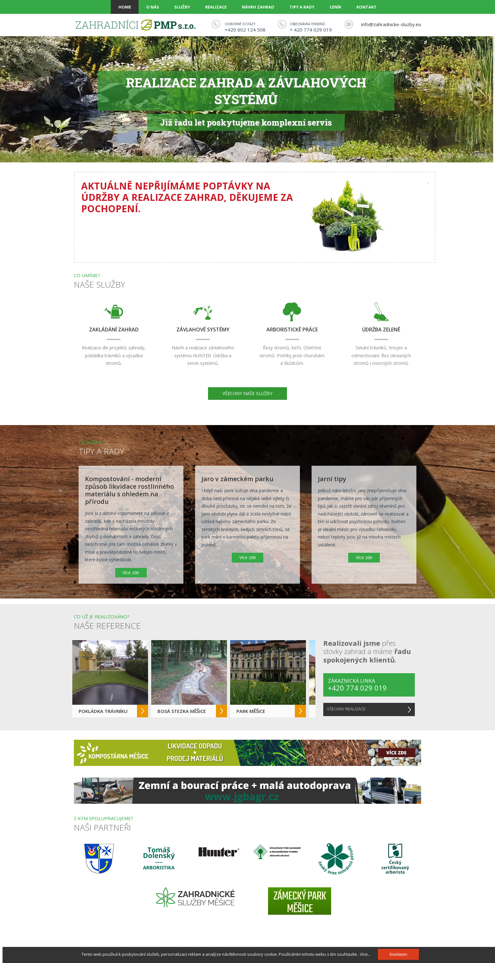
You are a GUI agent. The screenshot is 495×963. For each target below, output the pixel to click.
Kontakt (366, 7)
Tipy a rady (301, 7)
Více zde (130, 572)
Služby (182, 7)
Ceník (335, 7)
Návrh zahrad (258, 7)
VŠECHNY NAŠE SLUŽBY (247, 393)
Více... (365, 954)
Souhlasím (398, 954)
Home (124, 7)
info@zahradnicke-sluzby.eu (391, 24)
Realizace (216, 7)
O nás (152, 7)
